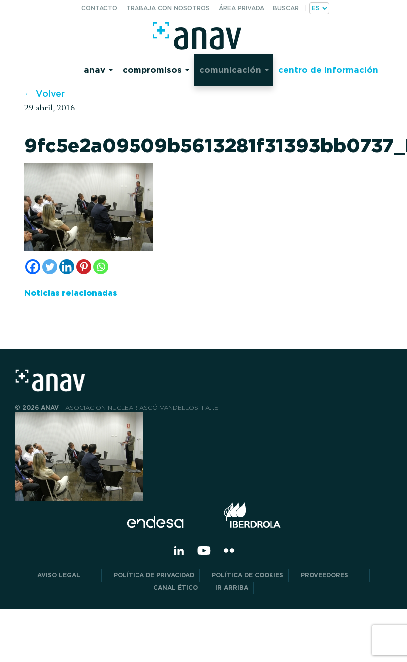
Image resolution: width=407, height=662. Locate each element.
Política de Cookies (247, 575)
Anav (98, 69)
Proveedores (332, 575)
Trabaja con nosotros (168, 8)
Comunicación (234, 69)
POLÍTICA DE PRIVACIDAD (154, 575)
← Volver (44, 93)
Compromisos (156, 69)
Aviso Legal (66, 575)
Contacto (99, 8)
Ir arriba (231, 587)
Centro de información (328, 69)
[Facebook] (32, 266)
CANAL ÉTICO (175, 587)
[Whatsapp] (100, 266)
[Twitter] (49, 266)
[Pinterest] (83, 266)
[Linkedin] (66, 266)
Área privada (241, 8)
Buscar (286, 8)
